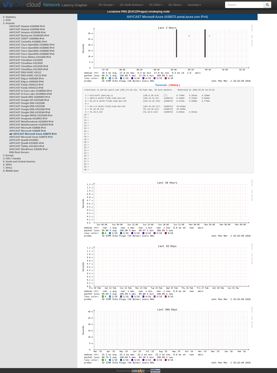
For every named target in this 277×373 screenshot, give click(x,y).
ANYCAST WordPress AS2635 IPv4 (28, 149)
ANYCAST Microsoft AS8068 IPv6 (27, 131)
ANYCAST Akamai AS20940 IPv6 (27, 29)
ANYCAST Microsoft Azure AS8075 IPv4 (35, 134)
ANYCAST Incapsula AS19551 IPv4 (28, 118)
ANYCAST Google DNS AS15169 (27, 103)
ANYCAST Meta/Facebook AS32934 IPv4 (31, 121)
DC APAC (156, 4)
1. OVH (7, 20)
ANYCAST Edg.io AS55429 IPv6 (26, 81)
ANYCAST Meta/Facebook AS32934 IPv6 (31, 124)
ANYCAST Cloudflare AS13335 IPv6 (28, 66)
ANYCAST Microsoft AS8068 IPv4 (27, 127)
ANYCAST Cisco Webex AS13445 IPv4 (30, 57)
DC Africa (175, 4)
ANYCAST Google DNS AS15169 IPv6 (29, 109)
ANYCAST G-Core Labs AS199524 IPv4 (30, 91)
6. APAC (7, 164)
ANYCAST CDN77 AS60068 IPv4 (26, 38)
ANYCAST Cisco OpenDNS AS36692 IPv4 (31, 44)
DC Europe (106, 4)
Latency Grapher (65, 4)
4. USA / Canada (12, 158)
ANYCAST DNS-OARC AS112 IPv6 (28, 75)
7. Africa (7, 167)
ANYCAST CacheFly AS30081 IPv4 (28, 41)
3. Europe (8, 155)
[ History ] (174, 85)
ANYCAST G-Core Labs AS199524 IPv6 (30, 94)
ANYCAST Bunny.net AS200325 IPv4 (29, 35)
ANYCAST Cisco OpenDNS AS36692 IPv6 (31, 51)
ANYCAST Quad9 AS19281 (23, 140)
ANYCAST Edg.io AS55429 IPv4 (26, 78)
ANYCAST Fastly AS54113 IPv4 (26, 84)
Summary (194, 4)
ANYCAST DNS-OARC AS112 (25, 72)
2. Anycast (9, 23)
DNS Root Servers (19, 152)
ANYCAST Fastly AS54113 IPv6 (26, 87)
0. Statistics (9, 17)
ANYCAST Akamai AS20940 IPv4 (27, 26)
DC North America (132, 4)
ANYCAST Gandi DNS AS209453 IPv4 (29, 97)
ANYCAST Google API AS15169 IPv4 (29, 100)
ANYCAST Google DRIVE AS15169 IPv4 (30, 115)
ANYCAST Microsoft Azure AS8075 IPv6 (31, 137)
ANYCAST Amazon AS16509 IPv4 (27, 32)
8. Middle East (10, 170)
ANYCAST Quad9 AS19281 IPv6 (26, 143)
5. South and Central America (19, 161)
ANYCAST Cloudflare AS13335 (26, 60)
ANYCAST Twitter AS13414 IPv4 (26, 146)
